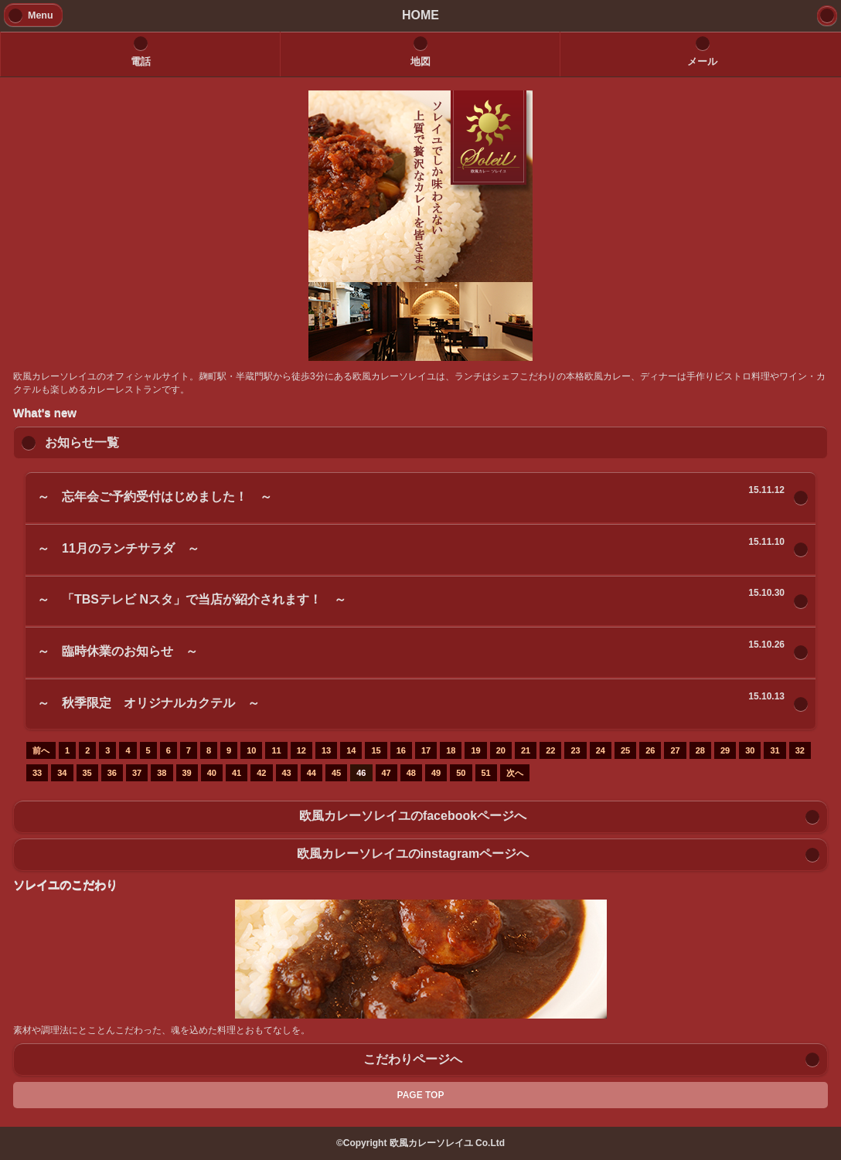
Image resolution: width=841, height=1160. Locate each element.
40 (211, 772)
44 (311, 772)
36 (112, 772)
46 (361, 772)
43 (286, 772)
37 (136, 772)
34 (61, 772)
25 (625, 750)
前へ (40, 750)
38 (161, 772)
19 (475, 750)
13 (326, 750)
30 (749, 750)
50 (460, 772)
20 (501, 750)
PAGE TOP (420, 1095)
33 (37, 772)
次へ (514, 772)
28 (700, 750)
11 (276, 750)
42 (261, 772)
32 (800, 750)
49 (436, 772)
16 (401, 750)
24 (600, 750)
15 (375, 750)
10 (251, 750)
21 (525, 750)
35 (87, 772)
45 (336, 772)
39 (187, 772)
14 (351, 750)
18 (450, 750)
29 (725, 750)
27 (674, 750)
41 (236, 772)
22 (550, 750)
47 (386, 772)
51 (486, 772)
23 (575, 750)
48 (411, 772)
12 (301, 750)
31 (774, 750)
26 (650, 750)
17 (426, 750)
